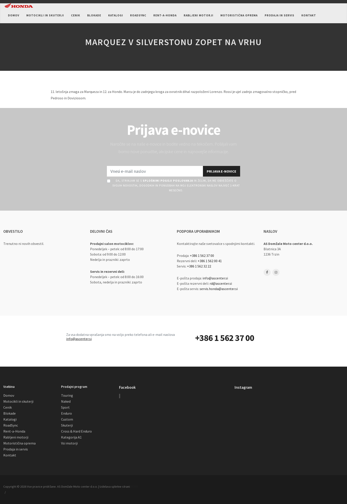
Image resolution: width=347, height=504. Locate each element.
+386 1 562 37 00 (202, 255)
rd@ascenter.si (221, 283)
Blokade (9, 413)
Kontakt (9, 455)
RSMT (134, 487)
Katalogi (10, 419)
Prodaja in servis (15, 449)
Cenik (7, 407)
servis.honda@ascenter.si (219, 289)
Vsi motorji (69, 443)
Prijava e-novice (221, 171)
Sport (65, 407)
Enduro (66, 413)
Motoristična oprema (19, 443)
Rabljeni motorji (15, 437)
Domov (8, 395)
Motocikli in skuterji (18, 401)
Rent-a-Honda (14, 431)
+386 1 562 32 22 (199, 266)
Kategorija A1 (71, 437)
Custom (67, 419)
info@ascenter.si (215, 278)
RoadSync (10, 425)
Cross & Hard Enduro (76, 431)
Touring (67, 395)
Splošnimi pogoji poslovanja (168, 181)
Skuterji (67, 425)
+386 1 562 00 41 (210, 261)
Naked (66, 401)
